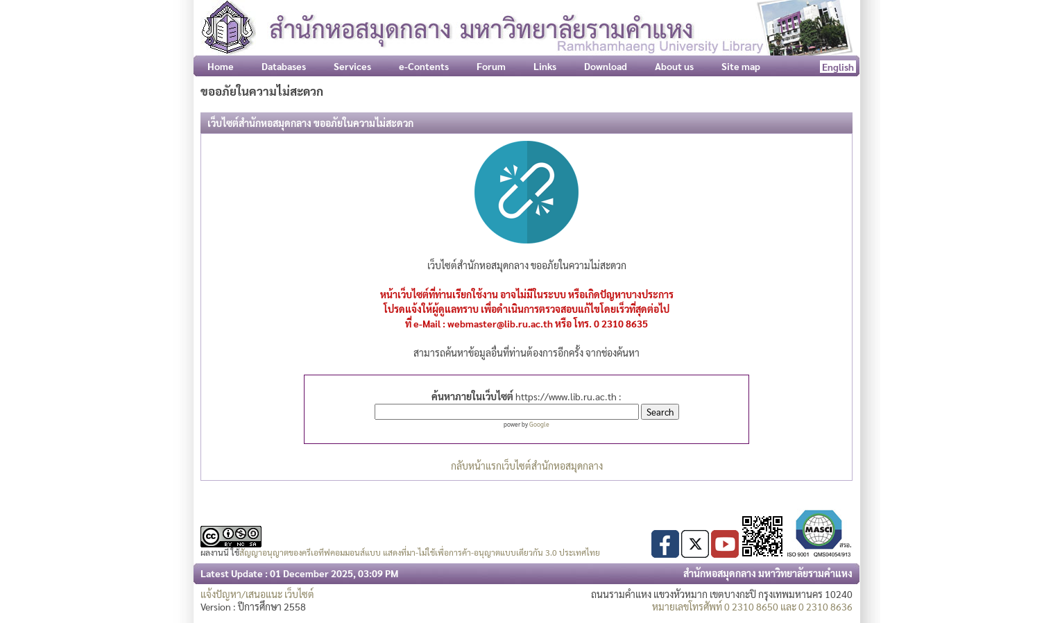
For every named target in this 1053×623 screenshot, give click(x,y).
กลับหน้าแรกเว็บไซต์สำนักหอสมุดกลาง (527, 465)
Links (544, 66)
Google (539, 424)
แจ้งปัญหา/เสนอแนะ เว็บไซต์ (257, 594)
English (838, 66)
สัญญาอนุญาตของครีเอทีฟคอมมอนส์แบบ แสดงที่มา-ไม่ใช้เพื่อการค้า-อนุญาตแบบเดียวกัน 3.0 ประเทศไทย (419, 552)
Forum (491, 66)
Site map (740, 66)
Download (605, 66)
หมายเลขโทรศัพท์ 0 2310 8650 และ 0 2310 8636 (752, 606)
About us (674, 66)
